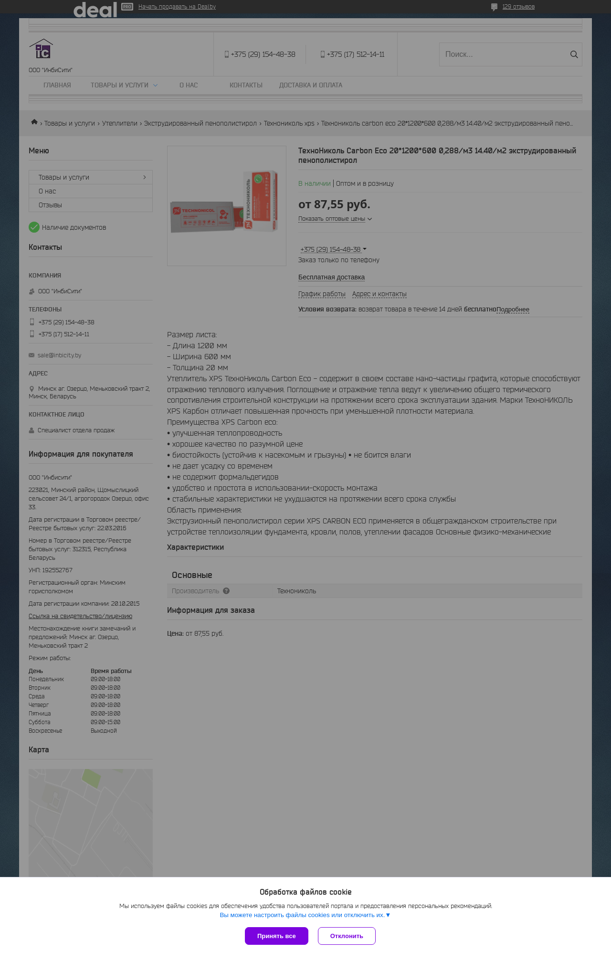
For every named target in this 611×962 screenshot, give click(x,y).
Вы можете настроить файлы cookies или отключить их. (302, 915)
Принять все (276, 936)
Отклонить (346, 936)
